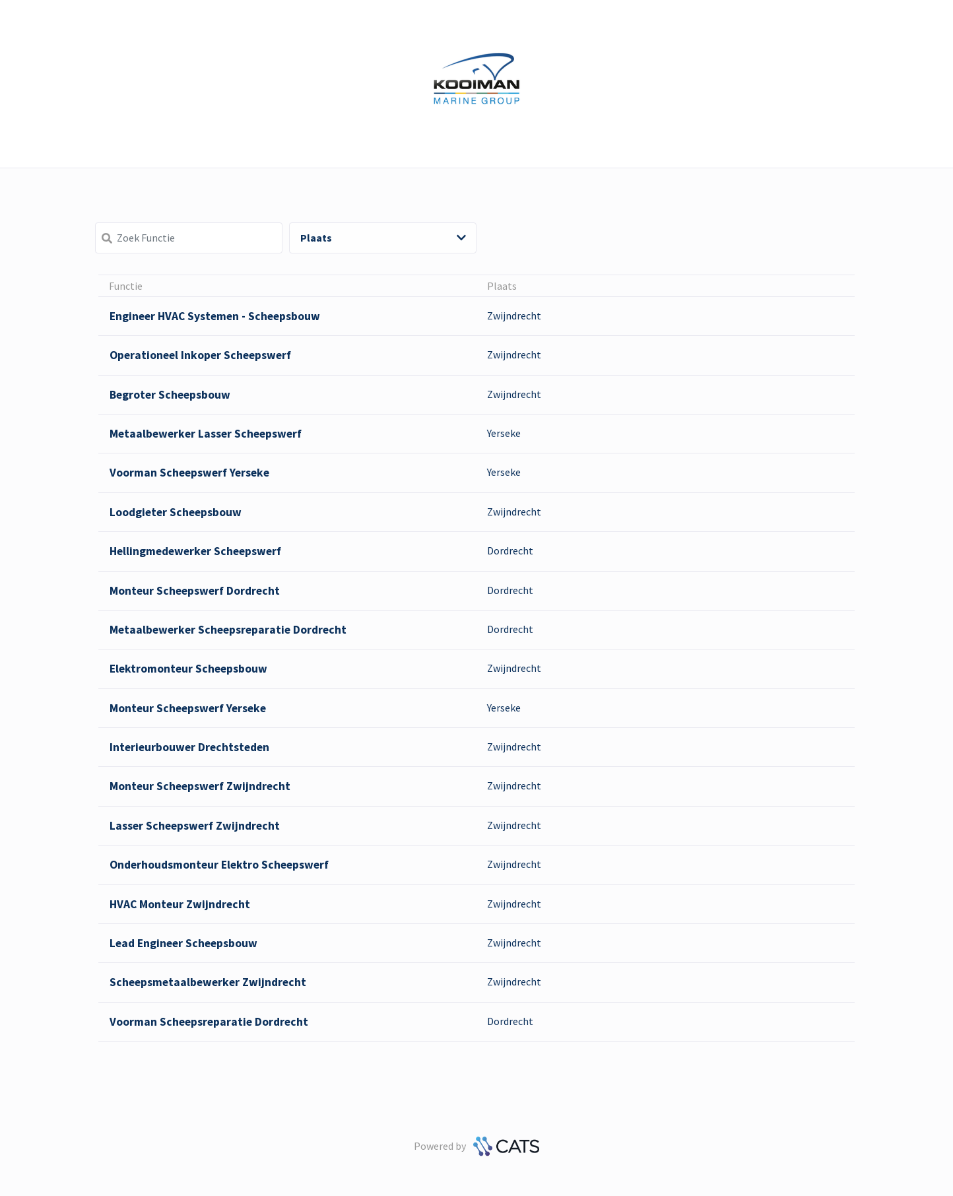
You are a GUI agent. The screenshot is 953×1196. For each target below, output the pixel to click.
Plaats (383, 237)
